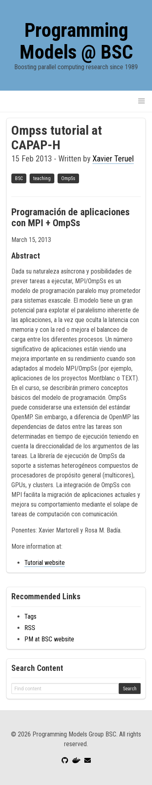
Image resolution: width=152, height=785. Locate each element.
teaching (42, 178)
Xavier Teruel (113, 158)
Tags (30, 616)
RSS (29, 628)
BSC (19, 178)
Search (130, 689)
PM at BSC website (49, 639)
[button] (141, 101)
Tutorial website (44, 562)
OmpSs (68, 178)
